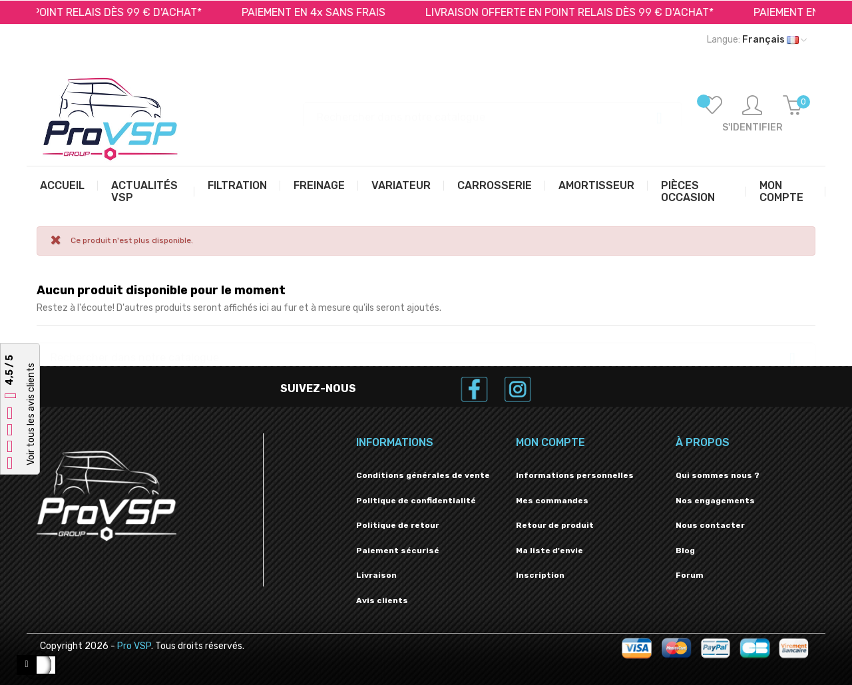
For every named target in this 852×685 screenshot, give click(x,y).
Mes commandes (552, 500)
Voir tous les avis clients (31, 414)
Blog (685, 550)
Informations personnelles (575, 475)
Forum (690, 575)
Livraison (376, 575)
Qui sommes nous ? (717, 475)
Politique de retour (397, 525)
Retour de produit (555, 525)
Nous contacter (710, 525)
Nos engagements (715, 500)
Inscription (540, 575)
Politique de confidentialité (416, 500)
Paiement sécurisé (397, 550)
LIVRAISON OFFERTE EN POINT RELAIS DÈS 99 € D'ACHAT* (578, 12)
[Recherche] (492, 111)
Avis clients (382, 600)
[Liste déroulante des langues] (756, 40)
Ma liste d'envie (549, 550)
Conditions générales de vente (423, 475)
